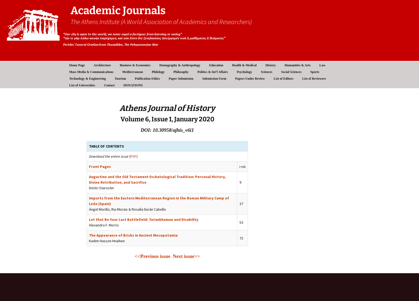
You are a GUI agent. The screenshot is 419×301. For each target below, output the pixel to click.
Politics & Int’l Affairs (212, 72)
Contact (109, 85)
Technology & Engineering (87, 78)
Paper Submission (181, 78)
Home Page (77, 65)
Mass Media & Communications (91, 72)
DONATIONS (133, 85)
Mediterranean (132, 72)
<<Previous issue (154, 256)
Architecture (102, 65)
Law (322, 65)
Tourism (120, 78)
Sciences (266, 72)
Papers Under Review (250, 78)
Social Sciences (291, 72)
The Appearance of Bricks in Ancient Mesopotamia (133, 235)
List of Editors (283, 78)
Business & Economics (135, 65)
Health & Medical (244, 65)
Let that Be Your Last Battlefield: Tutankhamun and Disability (143, 219)
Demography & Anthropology (180, 65)
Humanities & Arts (298, 65)
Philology (158, 72)
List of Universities (82, 85)
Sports (314, 72)
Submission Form (214, 78)
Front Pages (100, 166)
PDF (133, 156)
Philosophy (181, 72)
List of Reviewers (314, 78)
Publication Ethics (147, 78)
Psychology (244, 72)
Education (216, 65)
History (270, 65)
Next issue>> (186, 256)
